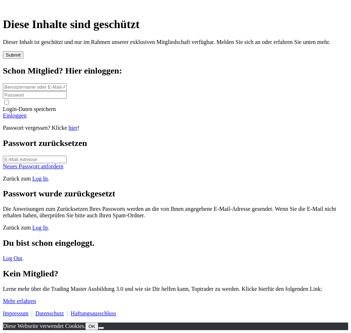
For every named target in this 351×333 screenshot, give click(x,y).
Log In (40, 179)
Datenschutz (49, 313)
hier (72, 128)
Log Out (12, 258)
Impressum (15, 313)
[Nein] (101, 328)
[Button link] (175, 115)
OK (91, 326)
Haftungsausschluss (93, 313)
